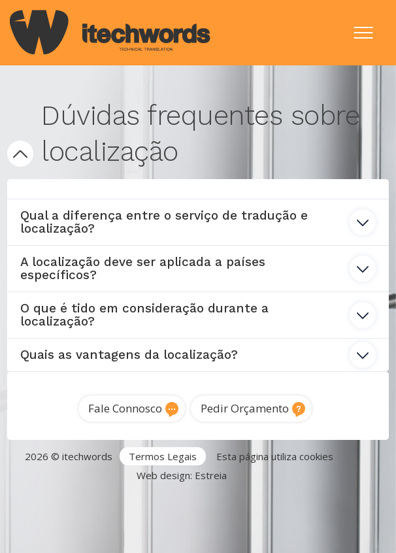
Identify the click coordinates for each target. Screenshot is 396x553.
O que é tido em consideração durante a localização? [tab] (198, 315)
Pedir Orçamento (245, 408)
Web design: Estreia (182, 475)
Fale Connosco (125, 408)
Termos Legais (163, 456)
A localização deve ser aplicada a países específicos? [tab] (198, 268)
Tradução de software (62, 528)
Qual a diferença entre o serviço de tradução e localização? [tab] (198, 222)
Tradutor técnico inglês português (156, 513)
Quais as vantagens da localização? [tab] (198, 355)
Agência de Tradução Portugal (92, 498)
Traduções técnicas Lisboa (305, 513)
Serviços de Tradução (219, 498)
